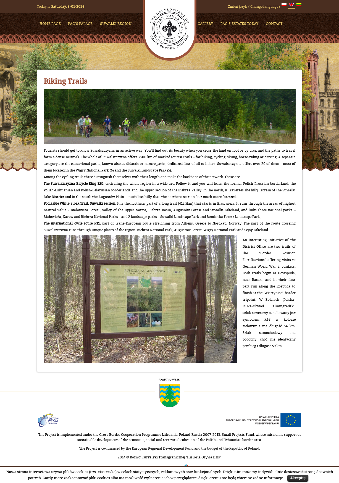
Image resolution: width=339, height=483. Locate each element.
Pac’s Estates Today (239, 23)
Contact (274, 23)
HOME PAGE (50, 23)
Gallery (205, 23)
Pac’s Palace (80, 23)
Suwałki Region (116, 23)
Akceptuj (298, 477)
